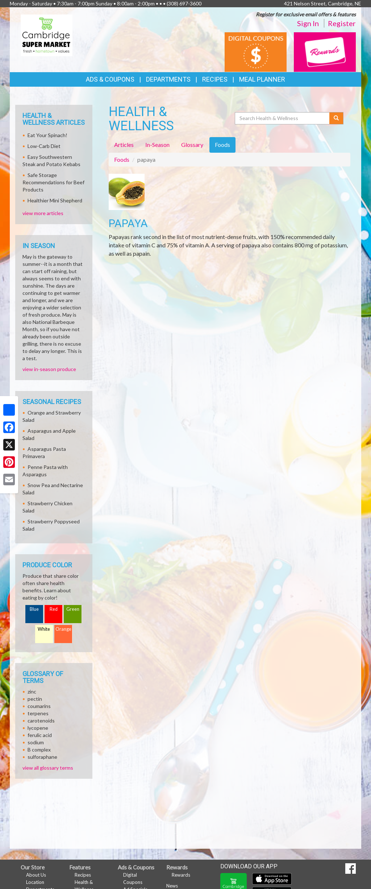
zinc (32, 691)
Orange (63, 629)
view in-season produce (49, 369)
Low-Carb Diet (44, 146)
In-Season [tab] (157, 144)
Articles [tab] (124, 144)
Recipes (215, 79)
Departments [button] (168, 79)
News (172, 886)
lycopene (38, 728)
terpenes (38, 713)
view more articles (42, 213)
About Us (36, 875)
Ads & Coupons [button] (110, 79)
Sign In (308, 23)
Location (35, 882)
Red (54, 609)
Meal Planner (262, 79)
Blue (34, 609)
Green (72, 609)
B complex (39, 749)
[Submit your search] (336, 118)
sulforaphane (42, 757)
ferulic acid (40, 735)
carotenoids (41, 720)
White (44, 629)
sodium (36, 742)
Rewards (181, 875)
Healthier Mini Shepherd (55, 200)
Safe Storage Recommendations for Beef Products (53, 182)
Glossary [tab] (192, 144)
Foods (121, 159)
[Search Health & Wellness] (282, 118)
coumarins (39, 706)
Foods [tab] (222, 144)
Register (342, 23)
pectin (35, 699)
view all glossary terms (47, 768)
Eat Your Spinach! (47, 135)
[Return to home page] (46, 35)
